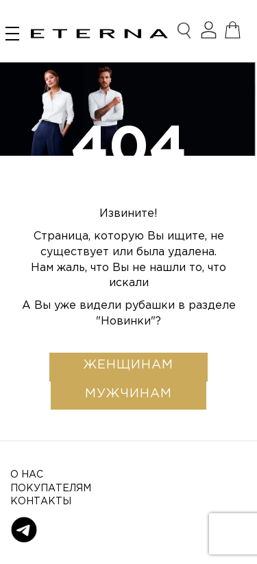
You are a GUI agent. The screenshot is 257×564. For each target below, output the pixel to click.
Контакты (40, 501)
